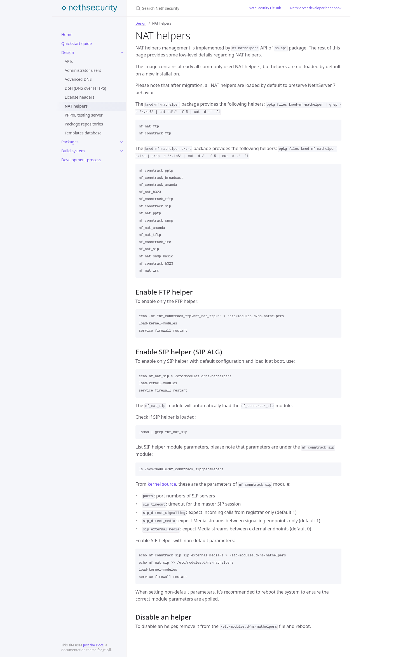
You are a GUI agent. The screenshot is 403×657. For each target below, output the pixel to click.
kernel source (161, 484)
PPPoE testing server (84, 115)
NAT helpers (76, 106)
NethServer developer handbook (316, 8)
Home (66, 34)
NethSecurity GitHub (265, 8)
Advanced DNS (78, 79)
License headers (79, 97)
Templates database (83, 133)
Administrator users (83, 70)
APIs (69, 61)
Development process (81, 159)
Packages (70, 141)
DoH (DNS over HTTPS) (85, 88)
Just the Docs (93, 645)
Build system (73, 150)
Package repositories (84, 124)
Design (67, 52)
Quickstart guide (76, 43)
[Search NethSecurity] (185, 8)
